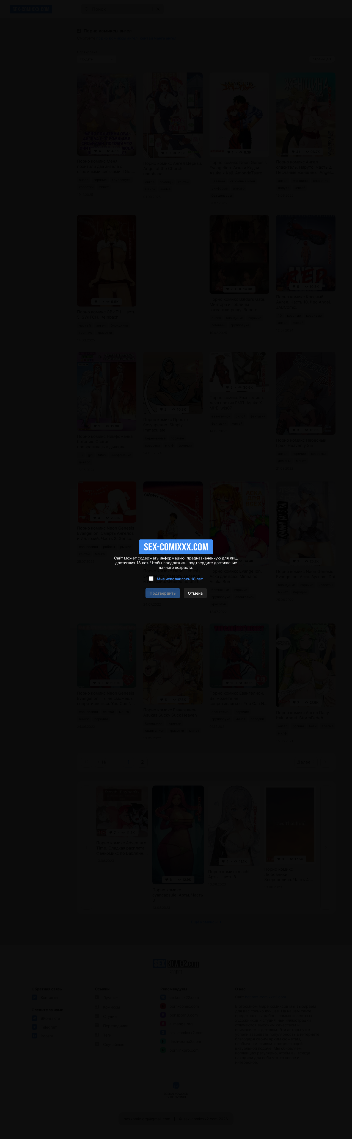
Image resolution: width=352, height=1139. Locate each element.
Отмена (195, 593)
